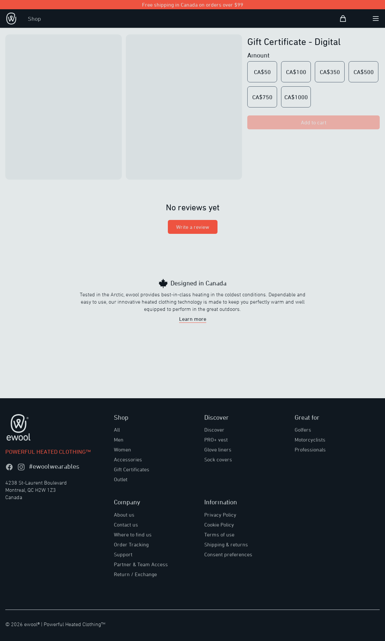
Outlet (120, 479)
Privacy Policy (220, 515)
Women (122, 449)
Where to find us (133, 534)
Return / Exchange (135, 574)
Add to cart (313, 122)
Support (123, 554)
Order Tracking (131, 544)
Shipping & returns (226, 544)
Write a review (192, 227)
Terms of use (219, 534)
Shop (34, 18)
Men (118, 440)
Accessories (128, 459)
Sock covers (218, 459)
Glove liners (217, 449)
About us (124, 515)
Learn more (192, 319)
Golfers (303, 430)
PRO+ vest (216, 440)
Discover (214, 430)
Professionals (310, 449)
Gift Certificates (131, 469)
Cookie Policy (219, 525)
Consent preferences (228, 554)
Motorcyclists (310, 440)
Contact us (126, 525)
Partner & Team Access (141, 564)
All (117, 430)
